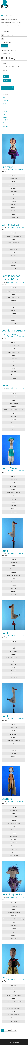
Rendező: (5, 106)
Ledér (5, 385)
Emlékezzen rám (6, 42)
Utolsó (14, 1030)
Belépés (4, 46)
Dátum (4, 103)
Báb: (4, 114)
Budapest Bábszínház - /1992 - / (10, 25)
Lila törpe (7, 167)
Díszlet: (5, 117)
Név (4, 97)
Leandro (7, 798)
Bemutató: (5, 126)
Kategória (5, 100)
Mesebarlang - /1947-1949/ (9, 19)
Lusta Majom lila (12, 894)
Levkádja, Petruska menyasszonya (13, 332)
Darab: (4, 108)
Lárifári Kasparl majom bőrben (11, 277)
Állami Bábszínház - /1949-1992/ (11, 22)
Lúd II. (5, 633)
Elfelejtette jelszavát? (6, 53)
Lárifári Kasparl (11, 224)
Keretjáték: (5, 120)
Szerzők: (5, 111)
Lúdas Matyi (9, 468)
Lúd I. (5, 551)
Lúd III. (6, 716)
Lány (5, 977)
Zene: (4, 122)
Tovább (9, 1030)
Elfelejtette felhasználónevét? (9, 50)
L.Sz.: (4, 129)
